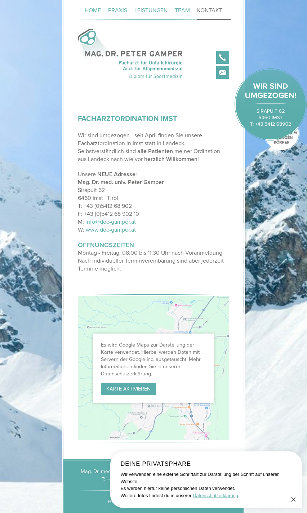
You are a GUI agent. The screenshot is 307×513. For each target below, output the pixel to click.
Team (182, 10)
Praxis (117, 10)
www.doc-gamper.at (111, 229)
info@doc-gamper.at (110, 222)
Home (93, 10)
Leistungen (151, 10)
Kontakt (209, 10)
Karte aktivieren (128, 389)
